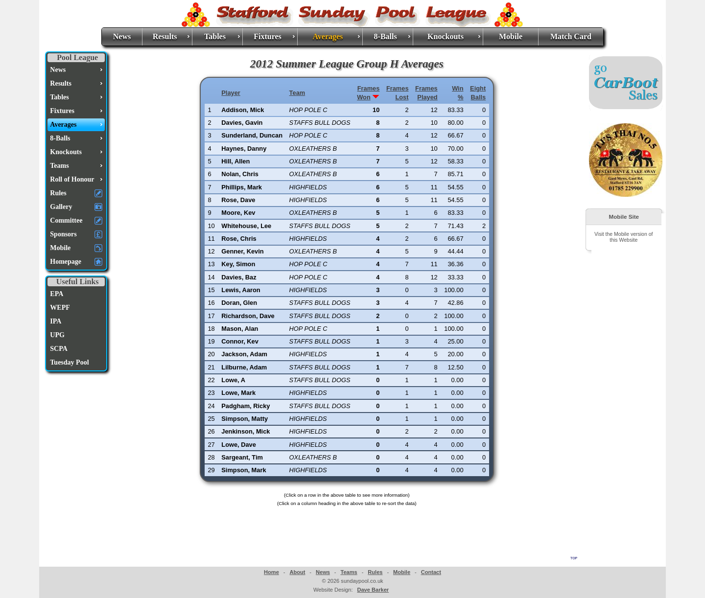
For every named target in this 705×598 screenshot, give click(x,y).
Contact (431, 572)
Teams (348, 572)
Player (230, 92)
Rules (375, 572)
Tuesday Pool (69, 362)
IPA (55, 321)
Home (271, 572)
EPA (56, 294)
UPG (57, 335)
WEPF (60, 307)
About (297, 572)
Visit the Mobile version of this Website (623, 237)
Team (297, 92)
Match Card (570, 36)
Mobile (510, 36)
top (573, 557)
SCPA (59, 348)
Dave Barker (373, 590)
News (122, 36)
